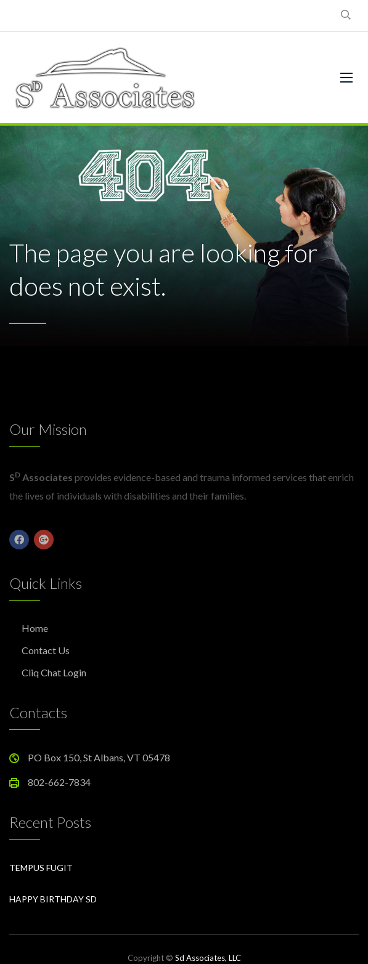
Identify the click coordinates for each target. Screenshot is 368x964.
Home (35, 628)
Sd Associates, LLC (208, 958)
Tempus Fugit (41, 867)
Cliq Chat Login (54, 672)
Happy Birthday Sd (53, 899)
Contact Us (46, 650)
